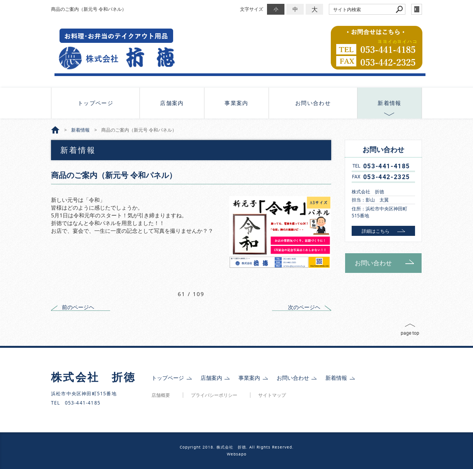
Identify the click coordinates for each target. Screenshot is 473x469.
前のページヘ (78, 307)
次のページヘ (304, 307)
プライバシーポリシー (214, 395)
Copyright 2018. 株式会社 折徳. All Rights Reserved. (237, 447)
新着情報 (390, 103)
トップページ (95, 103)
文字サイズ (251, 9)
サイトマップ (272, 395)
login (416, 9)
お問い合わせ (313, 103)
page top (410, 333)
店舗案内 (172, 103)
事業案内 (236, 103)
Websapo (237, 454)
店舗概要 (160, 395)
